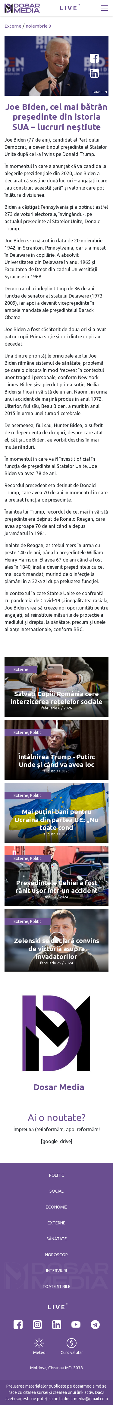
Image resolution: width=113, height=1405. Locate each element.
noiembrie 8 (38, 25)
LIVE (68, 7)
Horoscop (56, 1254)
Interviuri (56, 1270)
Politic (36, 732)
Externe (13, 25)
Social (56, 1191)
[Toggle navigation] (104, 8)
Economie (56, 1207)
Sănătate (56, 1238)
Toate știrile (56, 1286)
